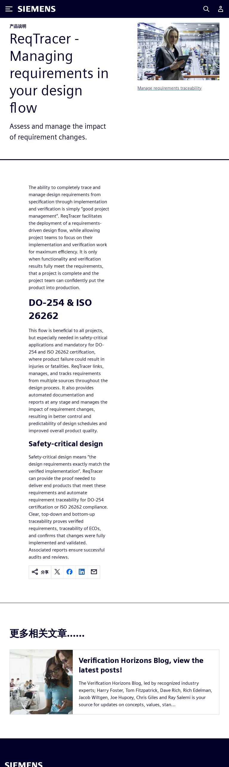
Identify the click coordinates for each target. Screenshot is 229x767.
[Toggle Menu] (9, 9)
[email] (94, 572)
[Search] (206, 9)
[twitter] (57, 572)
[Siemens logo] (36, 9)
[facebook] (69, 572)
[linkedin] (82, 572)
